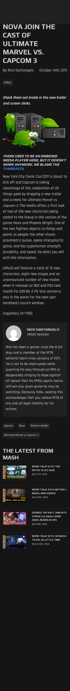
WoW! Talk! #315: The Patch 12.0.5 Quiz (46, 468)
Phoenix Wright (39, 426)
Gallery (8, 82)
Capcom (8, 426)
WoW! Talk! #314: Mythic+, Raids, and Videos (49, 491)
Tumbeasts (13, 168)
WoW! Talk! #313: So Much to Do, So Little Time (49, 538)
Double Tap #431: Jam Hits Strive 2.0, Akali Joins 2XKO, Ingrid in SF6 (49, 516)
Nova (22, 426)
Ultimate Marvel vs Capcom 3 (21, 435)
